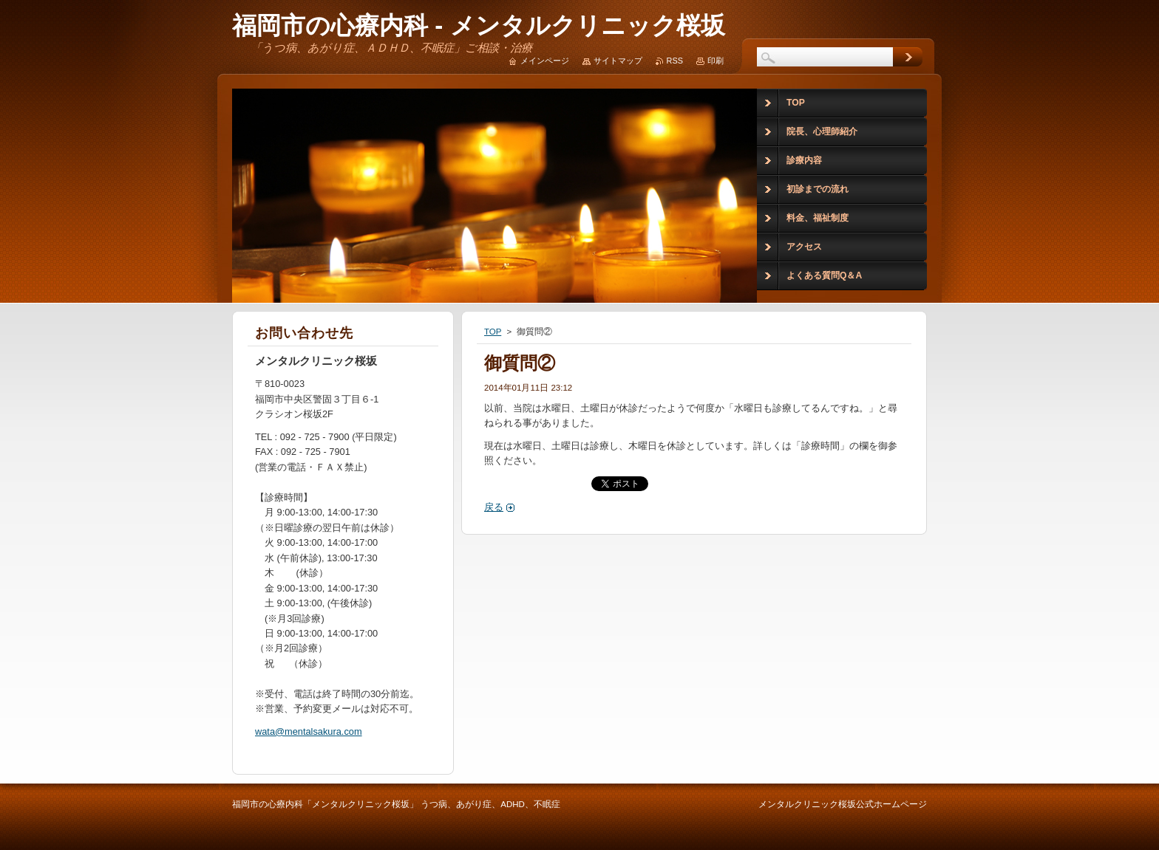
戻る (493, 507)
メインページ (544, 60)
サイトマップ (618, 60)
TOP (492, 331)
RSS (675, 60)
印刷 (715, 60)
